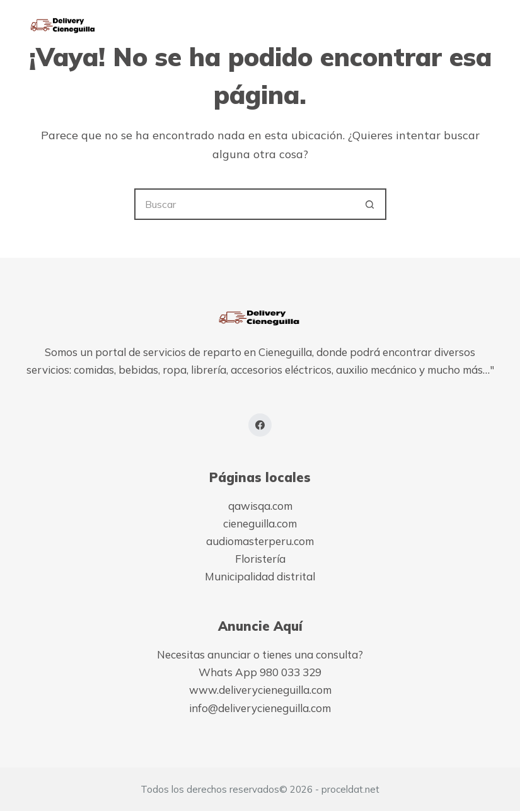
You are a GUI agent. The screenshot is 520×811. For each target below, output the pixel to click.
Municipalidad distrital (260, 576)
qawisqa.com (260, 505)
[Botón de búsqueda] (370, 204)
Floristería (260, 558)
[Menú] (488, 25)
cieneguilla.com (260, 523)
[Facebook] (260, 425)
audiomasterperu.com (260, 541)
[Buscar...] (244, 204)
